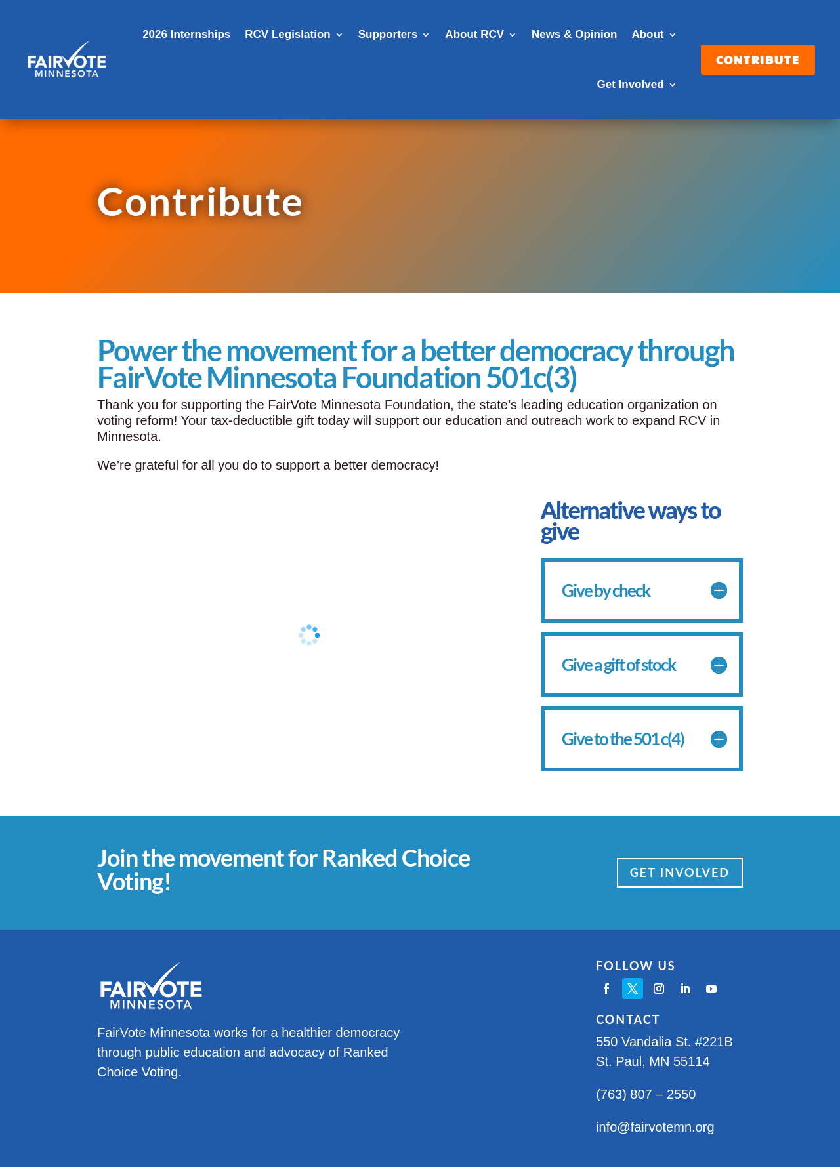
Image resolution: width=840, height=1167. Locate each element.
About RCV (474, 34)
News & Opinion (574, 34)
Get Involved (630, 84)
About (647, 34)
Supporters (388, 34)
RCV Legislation (287, 34)
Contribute (758, 60)
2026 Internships (186, 34)
